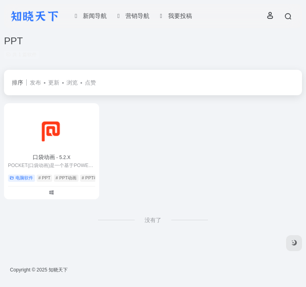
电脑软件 (21, 177)
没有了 (153, 220)
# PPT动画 (66, 177)
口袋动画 (52, 157)
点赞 (90, 82)
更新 (53, 82)
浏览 (72, 82)
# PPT (44, 177)
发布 (35, 82)
